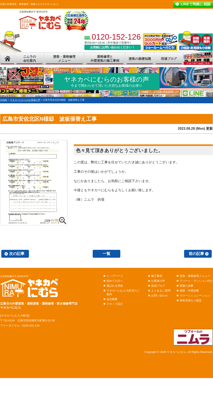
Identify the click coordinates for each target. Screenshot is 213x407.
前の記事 (196, 254)
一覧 (106, 254)
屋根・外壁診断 (189, 290)
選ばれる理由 (114, 285)
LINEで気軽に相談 (196, 4)
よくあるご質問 (160, 290)
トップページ (114, 276)
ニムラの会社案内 (29, 59)
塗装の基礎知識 (140, 58)
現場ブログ (169, 58)
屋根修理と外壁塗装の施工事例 (105, 59)
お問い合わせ (159, 295)
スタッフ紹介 (114, 303)
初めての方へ (114, 280)
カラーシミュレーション (195, 295)
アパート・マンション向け (196, 280)
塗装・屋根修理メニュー (64, 59)
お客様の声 (158, 280)
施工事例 (156, 276)
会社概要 (112, 299)
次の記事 (16, 254)
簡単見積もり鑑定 (191, 300)
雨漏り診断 (186, 285)
